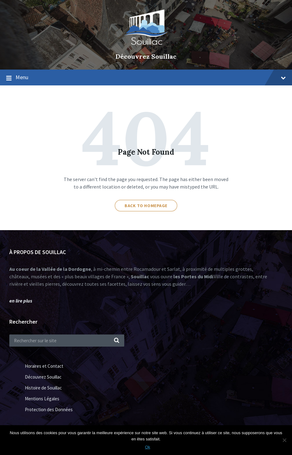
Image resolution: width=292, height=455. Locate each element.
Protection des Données (49, 409)
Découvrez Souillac (146, 56)
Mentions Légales (42, 399)
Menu (151, 77)
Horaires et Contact (44, 366)
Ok (147, 447)
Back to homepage (146, 205)
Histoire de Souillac (43, 388)
